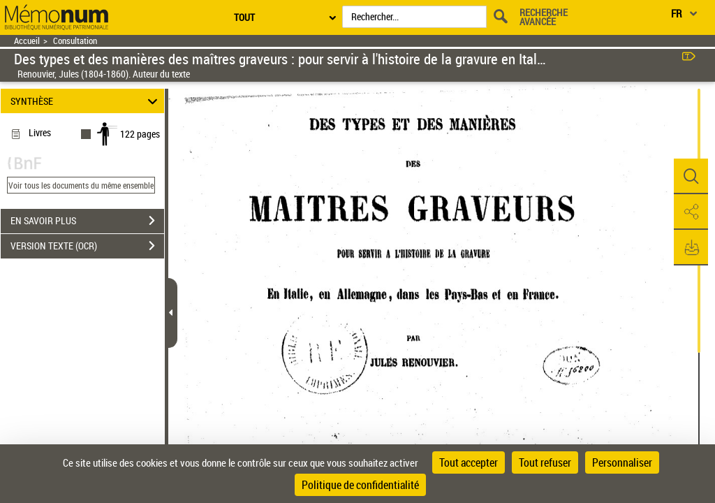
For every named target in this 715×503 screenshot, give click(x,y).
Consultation (75, 41)
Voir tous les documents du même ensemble (81, 185)
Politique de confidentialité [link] (360, 485)
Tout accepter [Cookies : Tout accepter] (468, 462)
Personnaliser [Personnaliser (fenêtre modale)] (622, 462)
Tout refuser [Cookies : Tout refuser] (545, 462)
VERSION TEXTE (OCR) (87, 246)
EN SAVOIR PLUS (87, 221)
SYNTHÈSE (86, 101)
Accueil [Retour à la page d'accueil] (27, 41)
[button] (690, 177)
